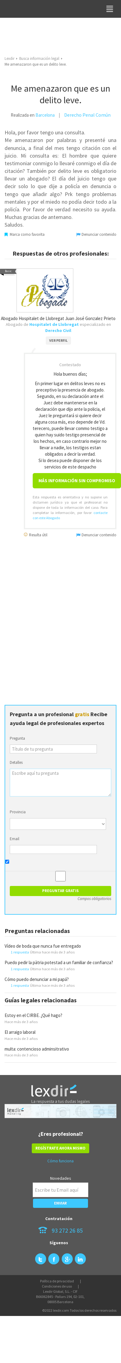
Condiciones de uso (57, 1286)
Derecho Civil (58, 330)
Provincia (18, 812)
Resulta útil (35, 534)
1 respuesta (20, 951)
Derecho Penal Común (87, 115)
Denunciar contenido (96, 234)
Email (14, 838)
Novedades (60, 1178)
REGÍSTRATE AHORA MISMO (60, 1148)
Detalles (16, 762)
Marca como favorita (25, 234)
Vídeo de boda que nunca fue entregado (43, 946)
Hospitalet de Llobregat (54, 324)
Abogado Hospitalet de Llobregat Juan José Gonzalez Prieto (58, 318)
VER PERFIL (58, 340)
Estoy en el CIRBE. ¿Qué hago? (33, 1015)
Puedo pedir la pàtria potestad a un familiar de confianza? (59, 962)
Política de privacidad (57, 1281)
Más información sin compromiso (76, 480)
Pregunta (17, 738)
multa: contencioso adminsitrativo (37, 1049)
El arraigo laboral (20, 1032)
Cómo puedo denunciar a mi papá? (37, 979)
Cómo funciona (60, 1161)
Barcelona (45, 115)
